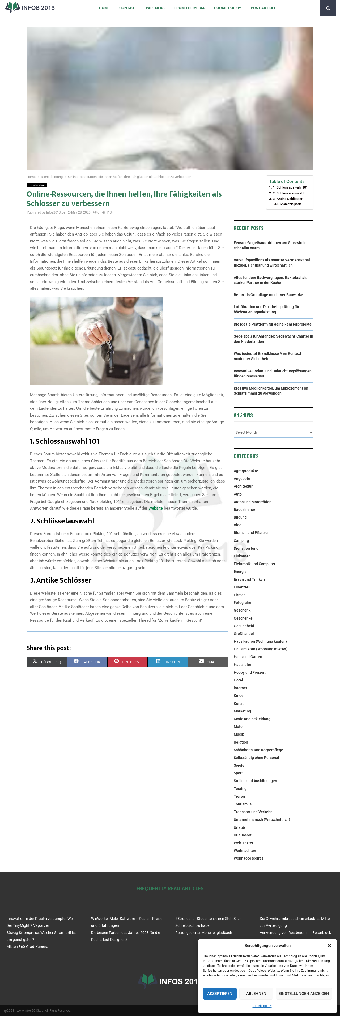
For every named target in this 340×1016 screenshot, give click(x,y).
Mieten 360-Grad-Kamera (27, 947)
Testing (240, 789)
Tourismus (243, 804)
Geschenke (243, 618)
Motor (239, 726)
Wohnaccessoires (249, 858)
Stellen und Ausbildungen (255, 781)
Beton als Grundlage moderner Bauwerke (268, 295)
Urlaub (239, 827)
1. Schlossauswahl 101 (290, 187)
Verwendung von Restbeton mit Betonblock (295, 932)
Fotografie (242, 602)
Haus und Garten (248, 657)
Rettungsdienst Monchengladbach (203, 932)
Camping (241, 541)
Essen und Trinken (249, 579)
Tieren (239, 796)
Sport (238, 773)
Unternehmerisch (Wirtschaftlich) (262, 819)
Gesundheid (244, 626)
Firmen (240, 595)
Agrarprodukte (246, 471)
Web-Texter (243, 843)
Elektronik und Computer (254, 564)
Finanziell (242, 587)
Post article (263, 8)
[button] (329, 945)
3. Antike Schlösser (288, 199)
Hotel (238, 680)
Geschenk (242, 610)
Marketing (242, 711)
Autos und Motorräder (252, 502)
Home (104, 8)
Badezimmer (244, 509)
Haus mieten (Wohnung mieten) (260, 649)
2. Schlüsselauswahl (288, 193)
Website (155, 508)
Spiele (239, 765)
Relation (241, 742)
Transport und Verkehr (253, 812)
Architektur (243, 486)
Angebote (242, 478)
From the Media (189, 8)
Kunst (239, 703)
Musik (239, 734)
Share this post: (290, 204)
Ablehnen (256, 993)
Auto (238, 494)
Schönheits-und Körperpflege (258, 750)
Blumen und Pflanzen (252, 533)
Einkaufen (242, 556)
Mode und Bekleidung (252, 719)
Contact (127, 8)
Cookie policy (262, 1006)
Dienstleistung (36, 184)
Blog (237, 525)
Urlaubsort (243, 835)
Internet (240, 688)
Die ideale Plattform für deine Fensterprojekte (273, 324)
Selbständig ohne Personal (256, 757)
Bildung (240, 517)
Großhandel (244, 633)
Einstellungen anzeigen (304, 993)
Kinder (239, 695)
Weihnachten (245, 850)
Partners (155, 8)
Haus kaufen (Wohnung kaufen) (260, 641)
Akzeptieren (219, 993)
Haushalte (242, 665)
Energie (240, 571)
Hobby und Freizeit (250, 672)
